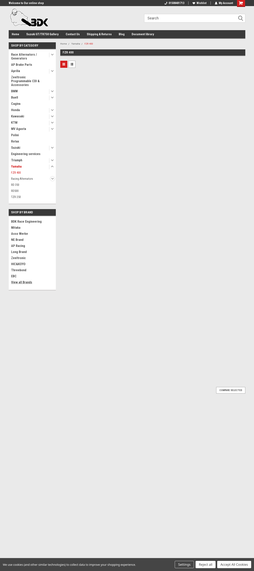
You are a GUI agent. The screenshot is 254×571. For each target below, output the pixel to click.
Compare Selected (230, 390)
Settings (184, 564)
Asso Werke (19, 234)
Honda (15, 110)
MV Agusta (18, 129)
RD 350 (15, 185)
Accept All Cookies (234, 564)
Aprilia (15, 71)
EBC (14, 276)
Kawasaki (17, 116)
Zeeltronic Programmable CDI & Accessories (25, 81)
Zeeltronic (18, 258)
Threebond (18, 270)
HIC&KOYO (18, 264)
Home (15, 34)
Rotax (15, 141)
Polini (15, 135)
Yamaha (16, 166)
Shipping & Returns (99, 34)
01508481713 (174, 3)
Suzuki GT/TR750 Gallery (42, 34)
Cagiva (15, 104)
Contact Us (73, 34)
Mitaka (15, 228)
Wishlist (199, 3)
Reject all (205, 564)
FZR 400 (16, 172)
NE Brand (17, 240)
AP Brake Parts (21, 65)
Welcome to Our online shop (26, 3)
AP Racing (18, 246)
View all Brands (21, 282)
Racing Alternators (22, 179)
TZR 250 (16, 197)
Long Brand (19, 252)
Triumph (16, 160)
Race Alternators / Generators (24, 56)
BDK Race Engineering (26, 221)
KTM (14, 122)
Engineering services (25, 154)
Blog (122, 34)
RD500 (15, 191)
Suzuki (15, 148)
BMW (14, 91)
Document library (143, 34)
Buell (14, 97)
